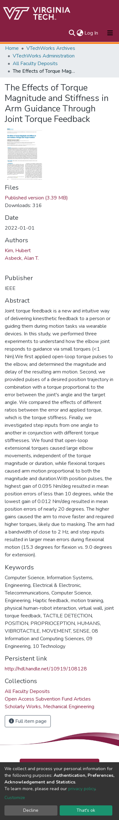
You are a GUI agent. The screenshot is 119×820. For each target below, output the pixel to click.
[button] (80, 33)
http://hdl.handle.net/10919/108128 (46, 668)
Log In (91, 33)
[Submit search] (72, 33)
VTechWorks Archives (50, 48)
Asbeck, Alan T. (22, 258)
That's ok (85, 810)
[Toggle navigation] (110, 33)
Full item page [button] (28, 721)
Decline (30, 810)
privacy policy (81, 789)
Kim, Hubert (18, 250)
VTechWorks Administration (44, 55)
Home (12, 48)
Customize (14, 798)
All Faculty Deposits (35, 63)
